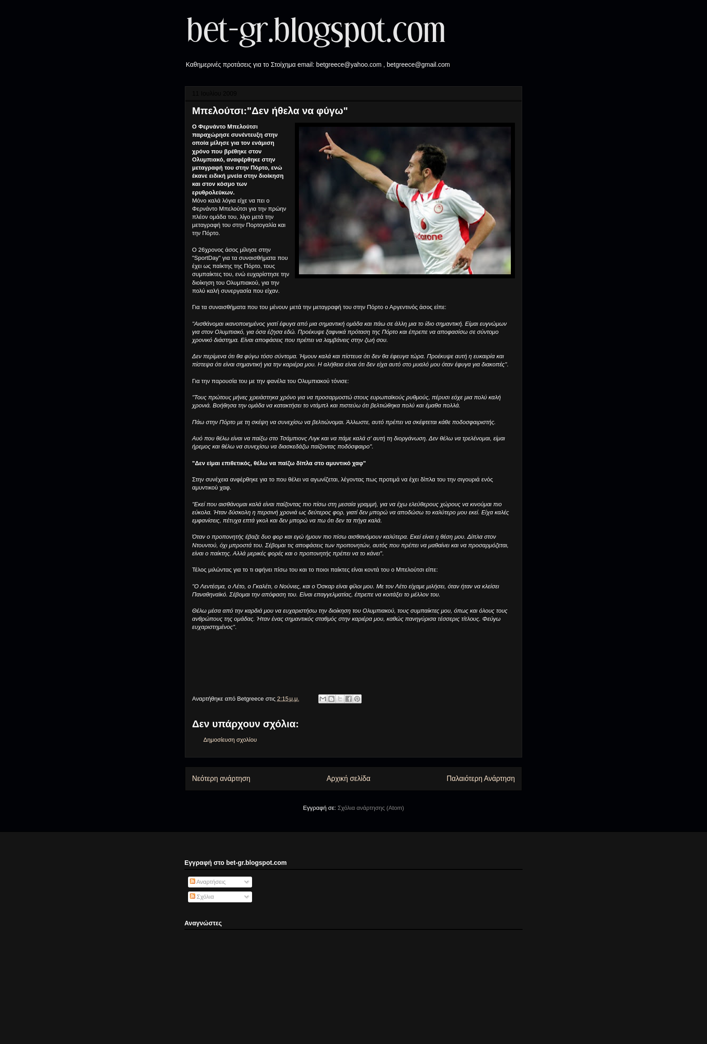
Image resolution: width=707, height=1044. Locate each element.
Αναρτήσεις (208, 881)
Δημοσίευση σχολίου (230, 739)
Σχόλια (202, 896)
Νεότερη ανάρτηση (221, 778)
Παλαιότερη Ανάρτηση (480, 778)
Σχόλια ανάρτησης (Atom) (371, 807)
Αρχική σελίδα (348, 778)
